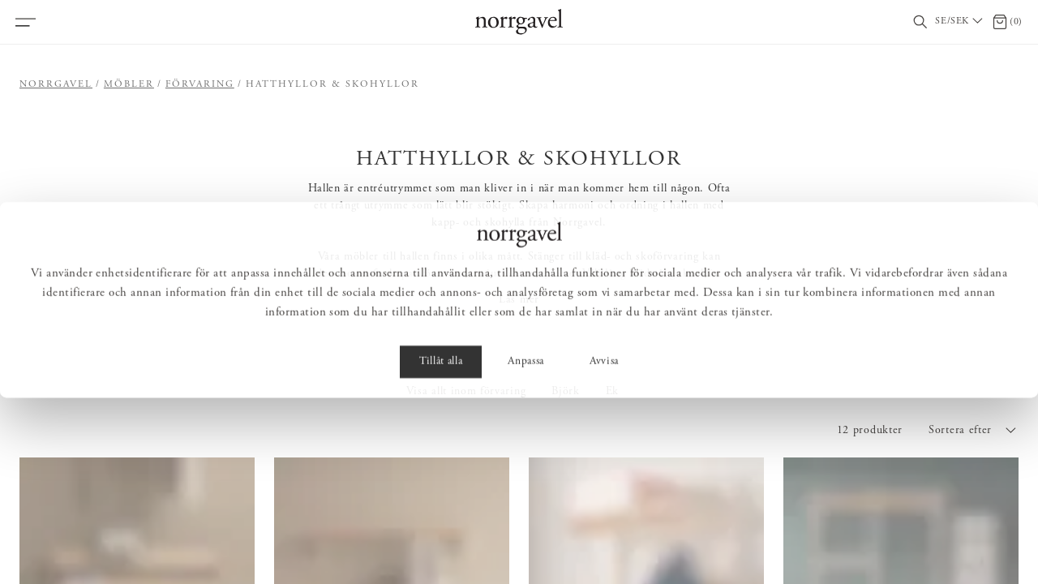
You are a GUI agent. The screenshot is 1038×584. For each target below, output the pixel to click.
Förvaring (199, 84)
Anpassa (526, 548)
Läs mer (519, 300)
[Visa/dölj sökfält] (920, 22)
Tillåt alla (440, 548)
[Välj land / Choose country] (960, 21)
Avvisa (604, 548)
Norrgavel (55, 84)
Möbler (129, 84)
